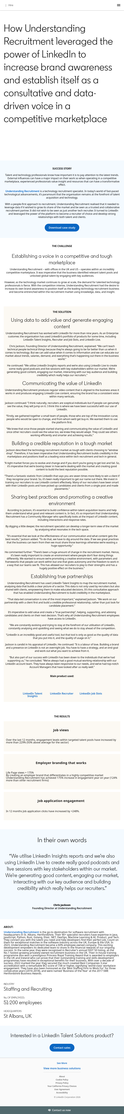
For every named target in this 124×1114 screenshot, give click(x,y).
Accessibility (62, 1092)
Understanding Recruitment (22, 191)
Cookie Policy (62, 1079)
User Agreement (62, 1089)
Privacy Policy (62, 1083)
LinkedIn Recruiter (61, 693)
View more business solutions (62, 1068)
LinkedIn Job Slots (91, 693)
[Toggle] (118, 1110)
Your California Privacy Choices (62, 1086)
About (62, 1076)
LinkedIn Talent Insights (32, 695)
